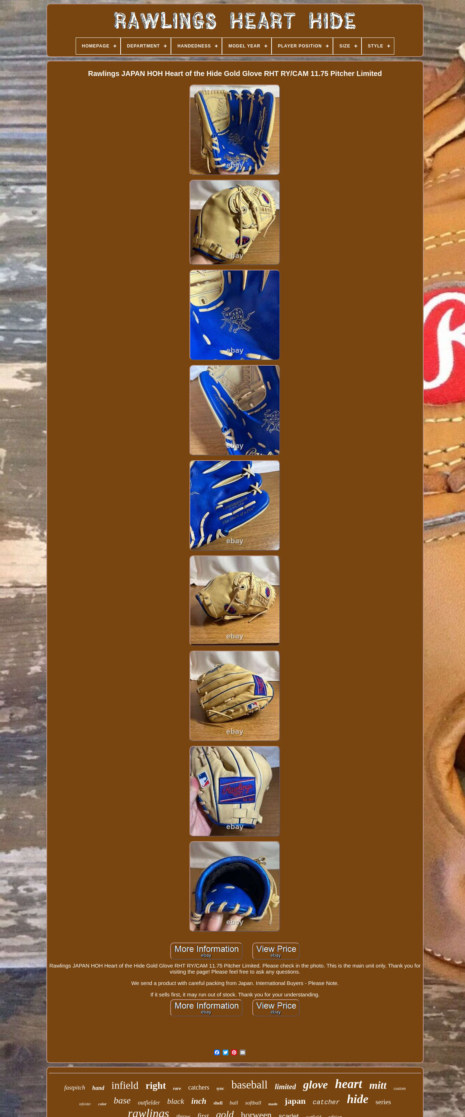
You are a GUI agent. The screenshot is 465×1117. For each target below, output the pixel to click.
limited (285, 1086)
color (102, 1104)
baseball (249, 1084)
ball (234, 1103)
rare (177, 1088)
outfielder (149, 1103)
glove (315, 1084)
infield (124, 1085)
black (175, 1101)
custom (400, 1088)
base (122, 1100)
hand (98, 1088)
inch (198, 1101)
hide (357, 1099)
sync (220, 1088)
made (273, 1104)
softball (253, 1103)
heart (348, 1084)
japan (295, 1101)
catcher (326, 1102)
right (156, 1085)
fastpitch (74, 1087)
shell (217, 1103)
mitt (377, 1085)
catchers (198, 1087)
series (383, 1102)
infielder (85, 1104)
